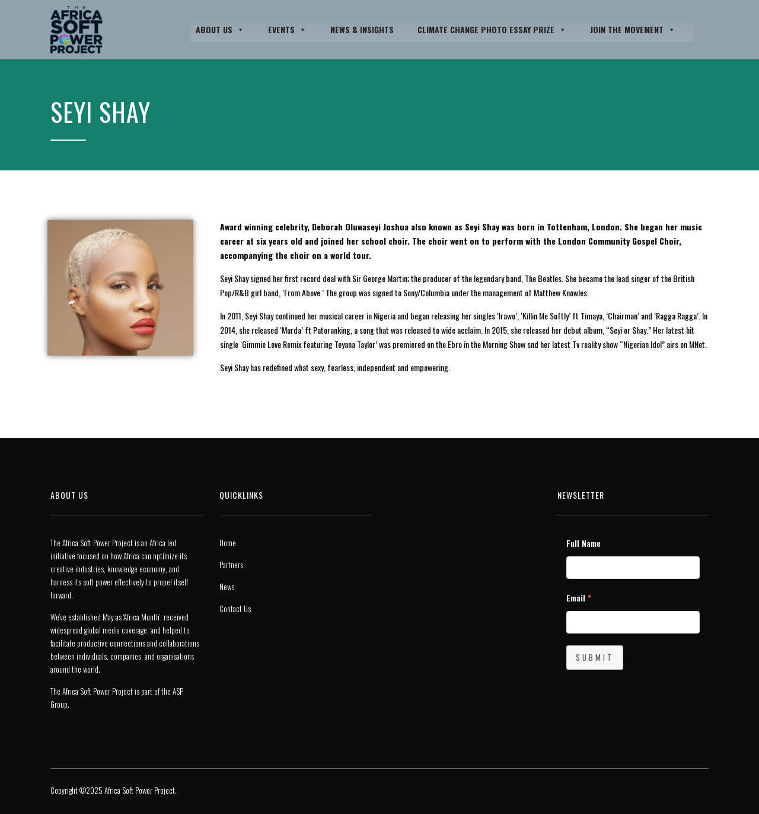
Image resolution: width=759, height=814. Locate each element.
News (226, 587)
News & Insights (362, 29)
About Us (220, 30)
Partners (231, 565)
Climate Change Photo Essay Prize (491, 30)
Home (227, 543)
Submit (595, 657)
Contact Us (235, 609)
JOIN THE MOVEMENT (632, 30)
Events (287, 30)
